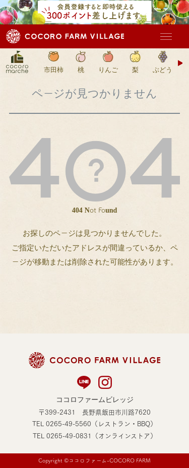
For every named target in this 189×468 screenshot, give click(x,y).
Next (181, 63)
